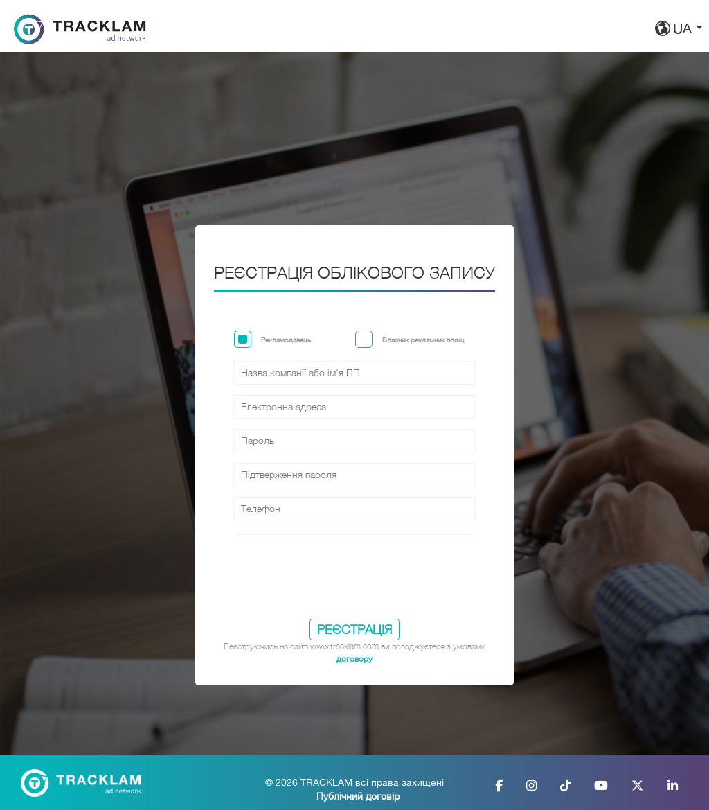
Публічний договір (358, 796)
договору (354, 658)
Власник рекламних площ (423, 339)
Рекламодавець (286, 339)
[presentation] (354, 583)
